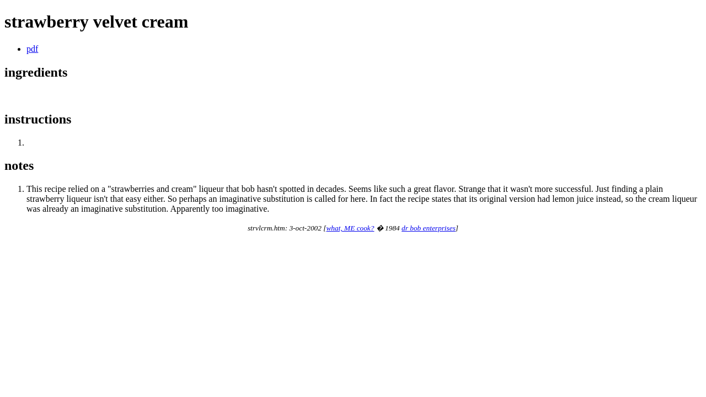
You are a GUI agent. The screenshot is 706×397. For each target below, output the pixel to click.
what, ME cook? (350, 228)
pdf (32, 48)
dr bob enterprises (429, 228)
